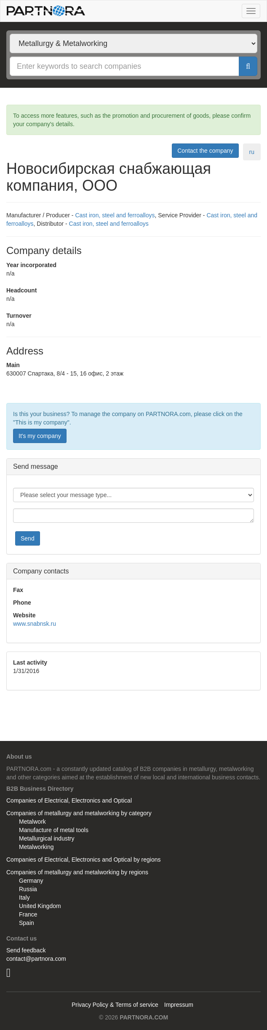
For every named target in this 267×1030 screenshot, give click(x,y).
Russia (28, 889)
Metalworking (36, 846)
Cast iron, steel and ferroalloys (115, 215)
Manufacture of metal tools (53, 830)
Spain (26, 922)
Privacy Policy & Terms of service (115, 1004)
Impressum (178, 1004)
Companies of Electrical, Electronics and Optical (69, 800)
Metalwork (32, 821)
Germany (31, 880)
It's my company (40, 436)
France (28, 914)
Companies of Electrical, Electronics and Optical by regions (83, 859)
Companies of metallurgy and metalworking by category (79, 813)
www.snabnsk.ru (34, 623)
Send (28, 538)
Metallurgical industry (47, 838)
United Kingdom (40, 906)
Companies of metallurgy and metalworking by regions (77, 872)
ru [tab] (251, 152)
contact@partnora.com (36, 958)
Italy (24, 897)
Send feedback (25, 950)
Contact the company (205, 150)
